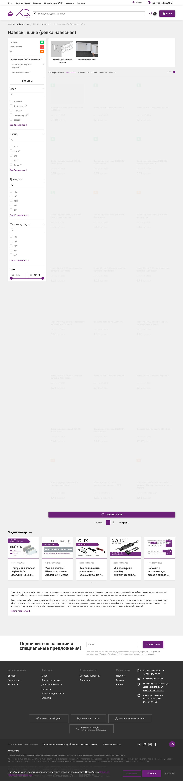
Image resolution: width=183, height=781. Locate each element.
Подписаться (153, 644)
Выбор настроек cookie (115, 755)
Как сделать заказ (51, 680)
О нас (10, 3)
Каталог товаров (41, 24)
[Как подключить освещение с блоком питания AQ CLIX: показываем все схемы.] (91, 558)
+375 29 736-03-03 (151, 674)
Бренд (13, 134)
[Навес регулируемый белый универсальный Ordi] (68, 480)
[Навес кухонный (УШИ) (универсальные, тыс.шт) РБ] (111, 480)
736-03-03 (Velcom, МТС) (162, 3)
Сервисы (37, 3)
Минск (139, 3)
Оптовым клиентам (90, 675)
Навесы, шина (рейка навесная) (68, 24)
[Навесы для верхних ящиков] (62, 52)
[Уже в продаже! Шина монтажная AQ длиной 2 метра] (57, 558)
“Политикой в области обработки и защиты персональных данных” (126, 654)
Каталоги (13, 684)
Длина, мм (16, 179)
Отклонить (131, 773)
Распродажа (14, 680)
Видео (119, 684)
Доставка (70, 3)
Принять (151, 773)
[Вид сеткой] (174, 72)
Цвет (13, 88)
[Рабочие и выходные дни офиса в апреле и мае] (159, 558)
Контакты (81, 3)
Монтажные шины (21, 72)
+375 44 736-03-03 (151, 670)
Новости (120, 675)
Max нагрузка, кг (20, 224)
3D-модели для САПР (53, 3)
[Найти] (35, 13)
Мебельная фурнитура (18, 24)
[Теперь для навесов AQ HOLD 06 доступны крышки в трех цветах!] (23, 558)
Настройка (169, 773)
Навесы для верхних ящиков (22, 65)
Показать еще (112, 514)
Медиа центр (20, 532)
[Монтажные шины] (87, 52)
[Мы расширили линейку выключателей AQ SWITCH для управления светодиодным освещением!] (125, 558)
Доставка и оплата (51, 684)
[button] (91, 582)
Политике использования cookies (91, 755)
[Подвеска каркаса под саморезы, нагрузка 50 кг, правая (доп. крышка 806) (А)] (154, 480)
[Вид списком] (169, 72)
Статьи (120, 680)
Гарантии (46, 689)
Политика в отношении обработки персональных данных (70, 744)
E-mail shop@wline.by (153, 679)
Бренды (12, 675)
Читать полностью (19, 611)
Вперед (124, 522)
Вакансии (84, 680)
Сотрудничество (23, 3)
